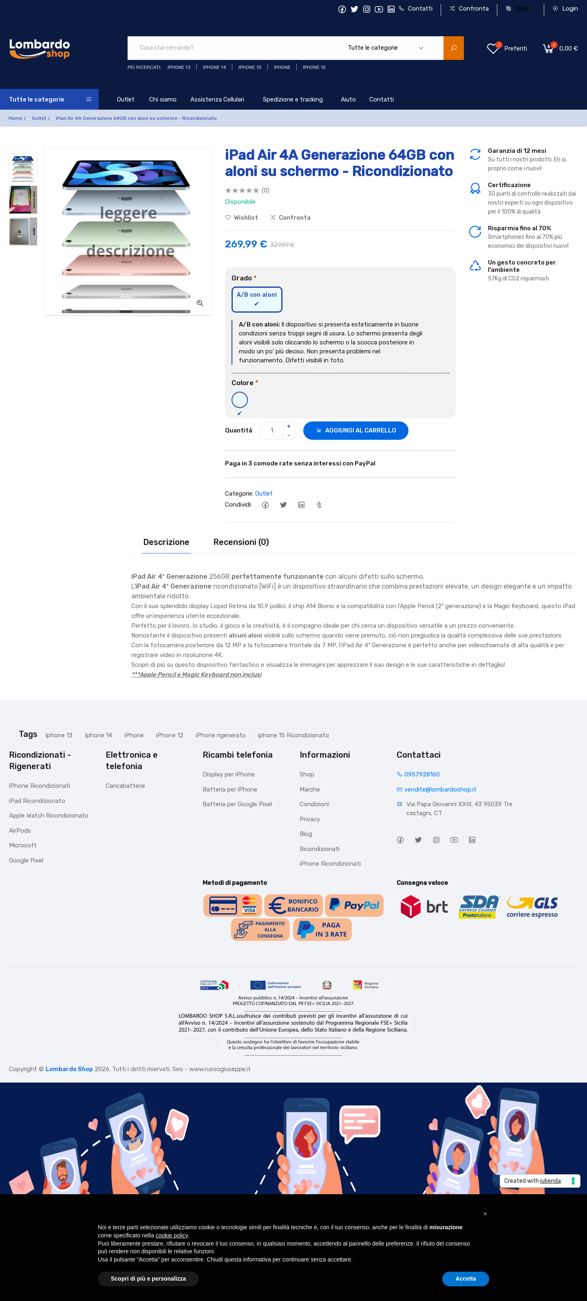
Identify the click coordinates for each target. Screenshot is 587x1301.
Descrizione (166, 542)
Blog (306, 834)
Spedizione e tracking (293, 99)
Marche (310, 789)
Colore (245, 383)
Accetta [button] (465, 1278)
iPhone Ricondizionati (39, 785)
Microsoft (23, 845)
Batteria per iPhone (230, 789)
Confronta (469, 8)
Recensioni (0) (241, 542)
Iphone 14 (98, 735)
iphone (282, 67)
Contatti (415, 8)
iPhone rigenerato (221, 735)
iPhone (134, 735)
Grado (244, 278)
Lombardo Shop (69, 1069)
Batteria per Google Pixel (237, 804)
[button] (485, 1213)
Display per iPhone (229, 774)
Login (565, 8)
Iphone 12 (314, 67)
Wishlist (241, 217)
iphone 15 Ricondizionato (293, 735)
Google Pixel (26, 860)
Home (15, 118)
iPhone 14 (214, 67)
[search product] (454, 48)
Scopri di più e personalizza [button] (148, 1278)
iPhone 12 (169, 735)
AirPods (20, 830)
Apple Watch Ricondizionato (48, 815)
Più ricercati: (144, 67)
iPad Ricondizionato (37, 801)
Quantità (238, 430)
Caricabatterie (125, 785)
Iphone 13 (59, 735)
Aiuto (348, 99)
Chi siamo (163, 99)
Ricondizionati (320, 849)
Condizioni (314, 804)
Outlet (126, 99)
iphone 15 (250, 67)
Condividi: (238, 504)
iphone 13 (179, 67)
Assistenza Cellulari (217, 99)
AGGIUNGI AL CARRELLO (356, 430)
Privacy (310, 819)
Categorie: (239, 493)
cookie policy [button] (172, 1235)
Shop (307, 774)
